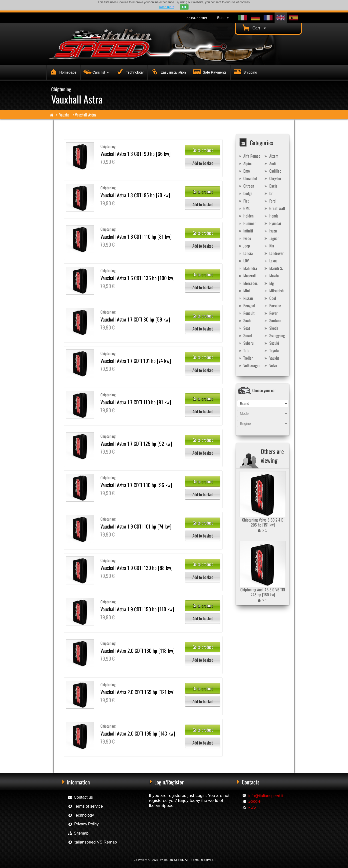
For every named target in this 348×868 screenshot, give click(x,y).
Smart (244, 335)
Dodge (244, 193)
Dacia (270, 185)
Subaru (245, 342)
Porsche (272, 305)
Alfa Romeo (248, 155)
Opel (269, 298)
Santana (272, 320)
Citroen (245, 185)
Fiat (243, 200)
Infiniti (245, 230)
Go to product (203, 150)
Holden (245, 215)
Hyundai (272, 223)
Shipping (245, 72)
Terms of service (85, 806)
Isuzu (270, 230)
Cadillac (272, 170)
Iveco (244, 238)
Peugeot (246, 305)
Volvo (270, 365)
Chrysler (272, 178)
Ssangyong (274, 335)
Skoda (270, 328)
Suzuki (271, 342)
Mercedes (247, 283)
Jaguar (271, 238)
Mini (243, 290)
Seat (243, 328)
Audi (269, 163)
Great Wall (274, 208)
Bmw (243, 170)
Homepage (62, 72)
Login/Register (196, 18)
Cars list (95, 72)
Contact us (80, 797)
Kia (268, 245)
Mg (268, 283)
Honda (271, 215)
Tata (243, 350)
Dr (268, 193)
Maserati (246, 275)
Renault (246, 313)
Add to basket (202, 163)
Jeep (243, 245)
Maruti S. (273, 268)
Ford (269, 200)
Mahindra (247, 268)
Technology (129, 72)
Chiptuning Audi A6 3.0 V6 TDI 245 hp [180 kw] (262, 592)
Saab (244, 320)
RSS (252, 807)
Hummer (246, 223)
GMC (243, 208)
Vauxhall (65, 115)
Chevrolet (247, 178)
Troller (245, 357)
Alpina (245, 163)
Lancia (245, 253)
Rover (270, 313)
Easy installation (168, 72)
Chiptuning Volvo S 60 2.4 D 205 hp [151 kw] (262, 522)
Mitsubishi (274, 290)
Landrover (273, 253)
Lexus (270, 260)
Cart (253, 27)
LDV (243, 260)
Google (254, 801)
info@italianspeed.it (265, 796)
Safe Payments (209, 72)
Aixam (270, 155)
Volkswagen (248, 365)
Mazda (271, 275)
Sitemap (78, 833)
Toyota (271, 350)
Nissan (245, 298)
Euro (223, 18)
